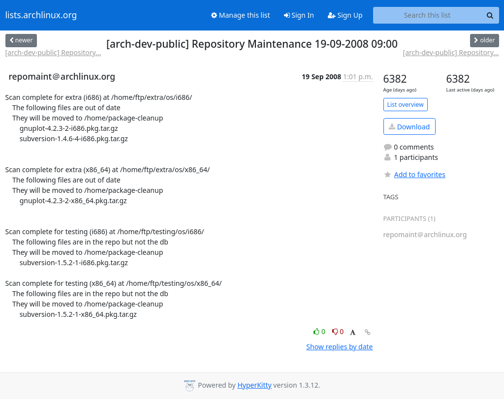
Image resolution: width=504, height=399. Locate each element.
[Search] (490, 15)
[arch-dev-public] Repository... (53, 52)
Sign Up (345, 15)
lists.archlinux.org (41, 15)
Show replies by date (339, 346)
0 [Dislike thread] (338, 331)
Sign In (299, 15)
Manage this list (240, 15)
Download (409, 126)
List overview (405, 104)
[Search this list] (427, 15)
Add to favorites (414, 174)
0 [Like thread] (320, 331)
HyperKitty (254, 385)
